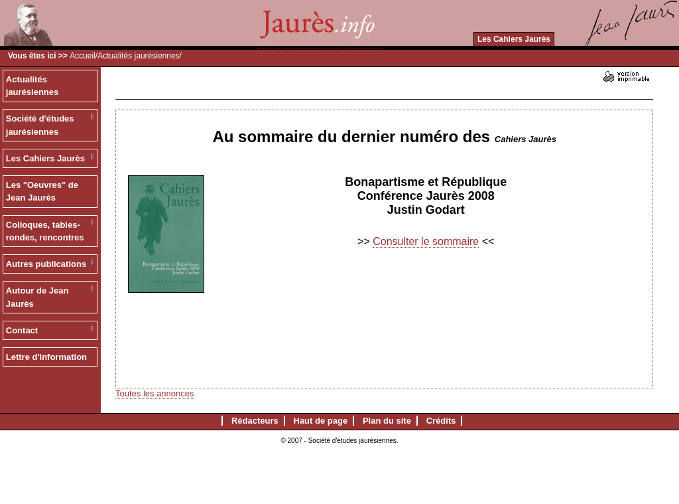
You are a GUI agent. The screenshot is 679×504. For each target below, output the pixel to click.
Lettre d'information (46, 357)
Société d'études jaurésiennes (40, 125)
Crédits (441, 421)
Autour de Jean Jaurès (37, 297)
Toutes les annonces (154, 393)
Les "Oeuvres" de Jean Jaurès (42, 191)
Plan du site (387, 421)
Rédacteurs (254, 421)
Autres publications (46, 264)
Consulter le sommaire (426, 241)
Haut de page (321, 421)
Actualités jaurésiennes (138, 55)
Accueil (82, 55)
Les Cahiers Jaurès (513, 39)
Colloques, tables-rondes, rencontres (45, 231)
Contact (22, 330)
